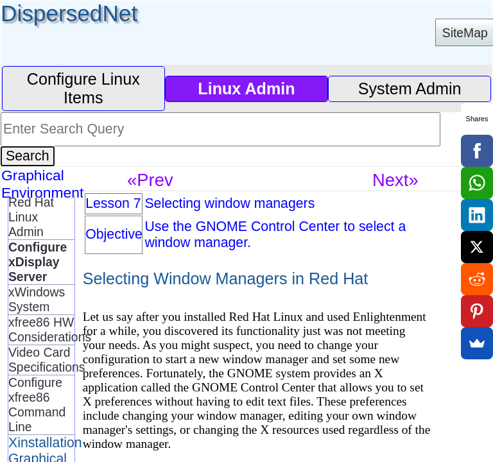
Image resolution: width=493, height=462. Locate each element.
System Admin (410, 89)
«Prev (150, 180)
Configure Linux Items (83, 88)
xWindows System (36, 299)
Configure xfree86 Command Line (36, 404)
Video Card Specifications (41, 359)
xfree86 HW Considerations (41, 329)
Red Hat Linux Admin (31, 217)
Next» (395, 180)
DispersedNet (69, 13)
